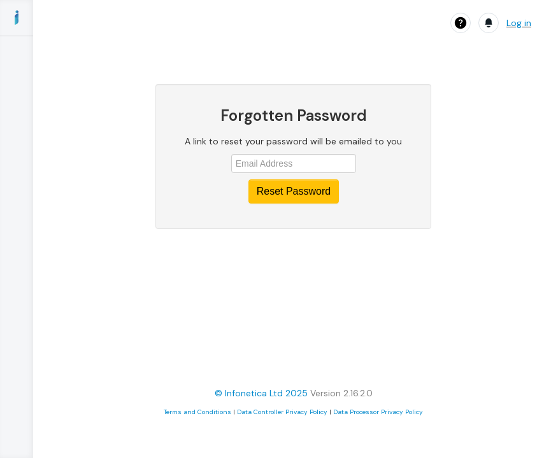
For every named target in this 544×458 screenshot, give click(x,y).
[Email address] (294, 163)
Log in (518, 23)
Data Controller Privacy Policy (282, 412)
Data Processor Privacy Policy (378, 412)
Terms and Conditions (197, 412)
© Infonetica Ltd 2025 (261, 393)
